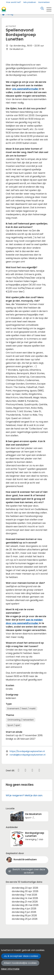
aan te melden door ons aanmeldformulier (24, 621)
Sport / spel (13, 725)
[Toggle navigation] (49, 9)
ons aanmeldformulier (25, 89)
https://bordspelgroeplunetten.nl (27, 751)
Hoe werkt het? (13, 2)
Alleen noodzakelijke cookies (20, 963)
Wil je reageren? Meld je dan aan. (24, 795)
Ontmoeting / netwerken (20, 719)
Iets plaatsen (29, 2)
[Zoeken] (42, 8)
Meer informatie (10, 969)
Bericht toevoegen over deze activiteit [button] (26, 871)
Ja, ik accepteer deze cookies (21, 956)
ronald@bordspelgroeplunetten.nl (27, 754)
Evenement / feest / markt (21, 708)
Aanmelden (44, 2)
